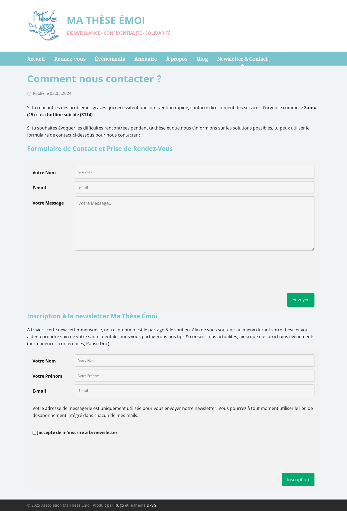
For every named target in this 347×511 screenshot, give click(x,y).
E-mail (39, 188)
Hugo (119, 505)
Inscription (298, 480)
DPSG (151, 505)
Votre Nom (44, 173)
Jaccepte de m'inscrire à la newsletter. (78, 432)
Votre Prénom (47, 376)
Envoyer (301, 300)
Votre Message (48, 203)
